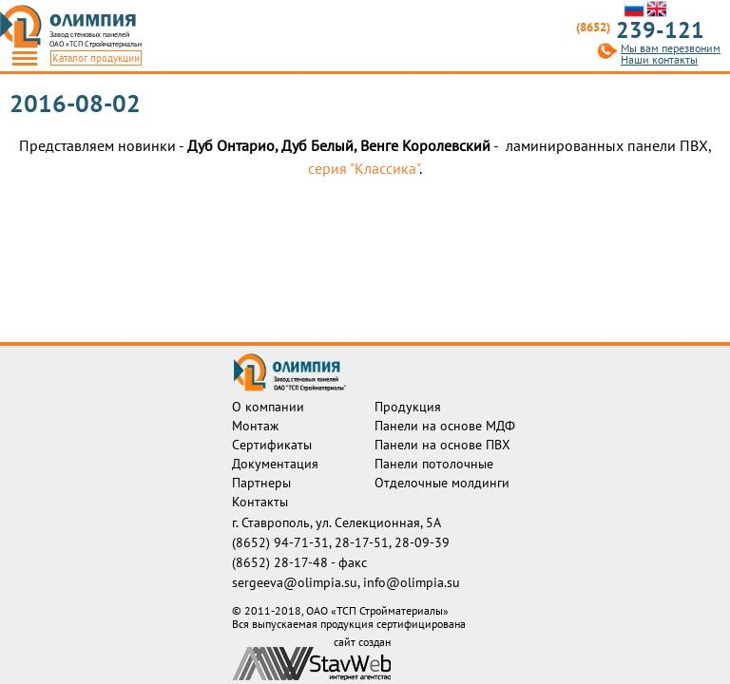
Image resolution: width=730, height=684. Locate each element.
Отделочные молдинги (442, 482)
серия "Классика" (363, 168)
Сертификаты (272, 444)
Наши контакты (659, 60)
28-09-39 (422, 542)
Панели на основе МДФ (445, 425)
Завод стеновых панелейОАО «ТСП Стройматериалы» (96, 38)
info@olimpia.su (411, 582)
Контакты (260, 501)
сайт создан (362, 642)
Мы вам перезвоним (670, 48)
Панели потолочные (434, 463)
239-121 (640, 30)
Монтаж (255, 425)
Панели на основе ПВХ (442, 444)
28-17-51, (364, 542)
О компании (268, 406)
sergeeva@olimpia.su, (297, 582)
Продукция (408, 406)
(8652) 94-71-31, (283, 542)
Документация (275, 463)
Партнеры (261, 482)
